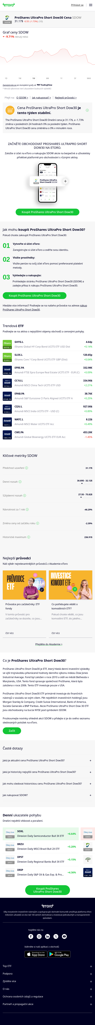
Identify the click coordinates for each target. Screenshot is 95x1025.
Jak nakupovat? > (41, 97)
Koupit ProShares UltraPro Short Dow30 (47, 212)
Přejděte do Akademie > (49, 644)
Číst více (9, 633)
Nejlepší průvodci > (66, 97)
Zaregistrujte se (9, 85)
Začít (12, 731)
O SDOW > (22, 97)
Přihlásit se (77, 5)
